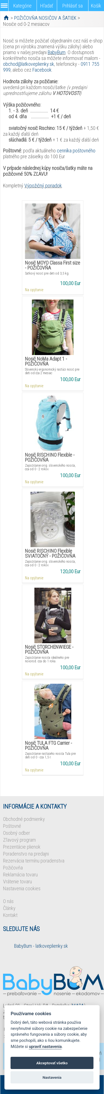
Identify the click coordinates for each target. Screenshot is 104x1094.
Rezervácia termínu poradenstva (33, 861)
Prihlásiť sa (72, 6)
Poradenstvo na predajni (26, 854)
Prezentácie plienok (21, 847)
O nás (8, 901)
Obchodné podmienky (24, 819)
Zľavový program (19, 840)
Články (9, 908)
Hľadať (46, 6)
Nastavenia (51, 1077)
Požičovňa (13, 868)
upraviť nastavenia (45, 1046)
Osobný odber (16, 833)
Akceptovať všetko (52, 1063)
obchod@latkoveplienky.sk (28, 64)
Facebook (42, 70)
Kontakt (10, 915)
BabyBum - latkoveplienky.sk (41, 946)
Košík (96, 6)
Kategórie (22, 6)
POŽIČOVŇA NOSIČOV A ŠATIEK (45, 18)
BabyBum (56, 52)
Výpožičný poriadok (43, 185)
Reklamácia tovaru (20, 874)
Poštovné (12, 826)
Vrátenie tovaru (17, 881)
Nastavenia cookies (21, 888)
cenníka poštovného (76, 151)
